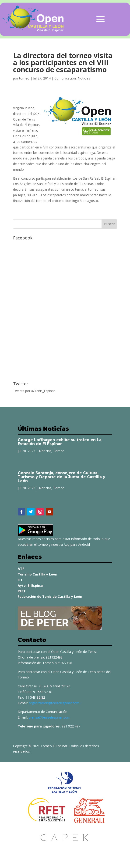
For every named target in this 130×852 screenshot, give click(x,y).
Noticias (84, 78)
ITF (20, 580)
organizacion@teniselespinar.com (54, 703)
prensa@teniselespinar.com (49, 717)
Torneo (58, 451)
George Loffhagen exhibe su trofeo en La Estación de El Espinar (60, 442)
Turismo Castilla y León (37, 574)
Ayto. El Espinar (31, 585)
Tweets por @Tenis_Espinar (34, 391)
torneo (24, 78)
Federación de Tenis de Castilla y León (50, 596)
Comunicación (65, 78)
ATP (21, 568)
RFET (22, 591)
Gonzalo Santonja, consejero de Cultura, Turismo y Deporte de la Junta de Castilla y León (61, 477)
